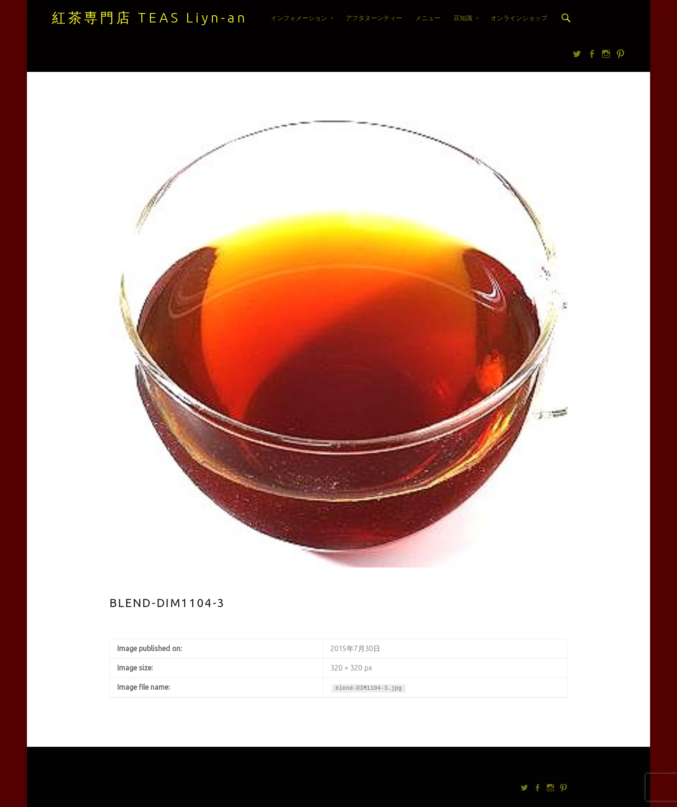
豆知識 (462, 18)
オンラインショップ (519, 18)
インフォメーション (299, 18)
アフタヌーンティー (374, 18)
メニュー (427, 18)
